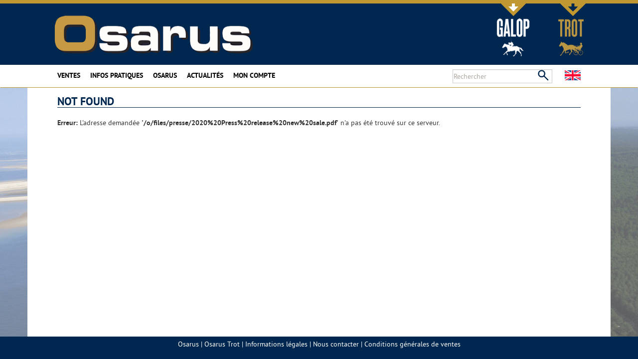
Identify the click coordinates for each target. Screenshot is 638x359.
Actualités (205, 75)
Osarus (165, 75)
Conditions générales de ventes (412, 344)
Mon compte (254, 75)
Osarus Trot (222, 344)
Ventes (68, 75)
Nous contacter (336, 344)
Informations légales (276, 344)
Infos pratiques (116, 75)
